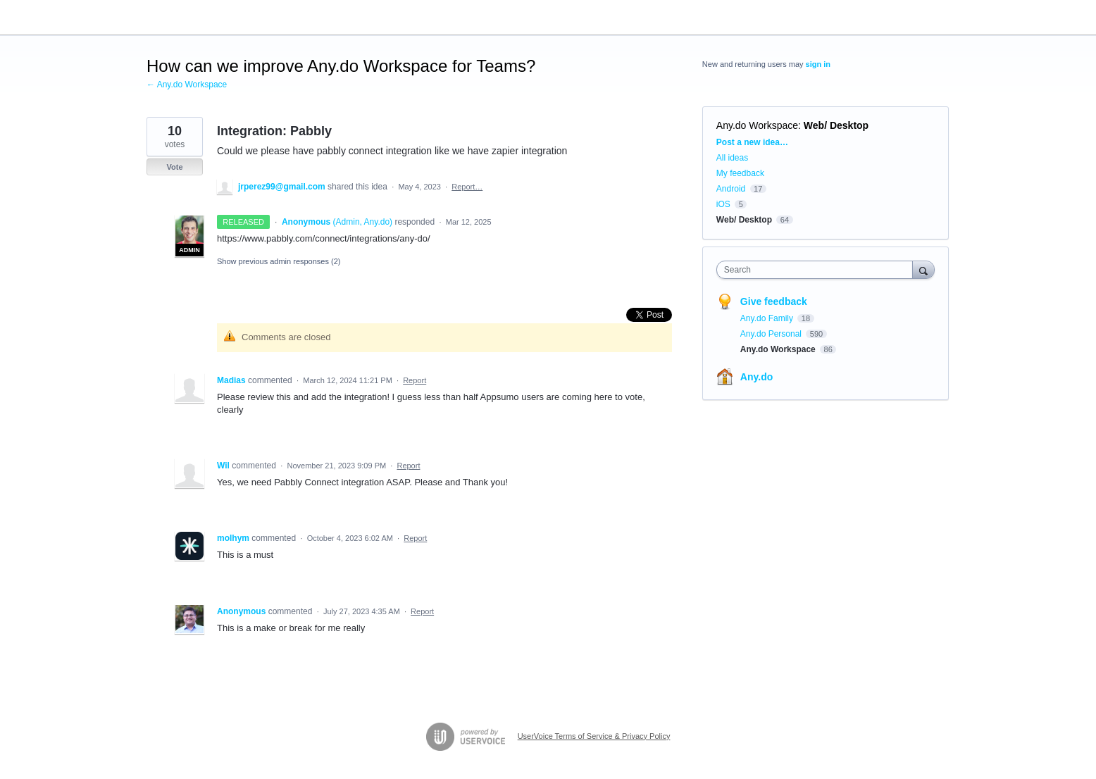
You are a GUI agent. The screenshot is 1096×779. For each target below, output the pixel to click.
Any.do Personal (772, 334)
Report (414, 380)
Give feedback (773, 301)
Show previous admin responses (278, 261)
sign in (818, 64)
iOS (723, 204)
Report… (467, 186)
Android (730, 189)
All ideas (732, 158)
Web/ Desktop (836, 125)
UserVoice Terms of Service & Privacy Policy (594, 736)
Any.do (756, 376)
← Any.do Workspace (187, 84)
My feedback (740, 173)
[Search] (923, 269)
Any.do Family (767, 318)
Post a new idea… (752, 142)
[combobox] (818, 270)
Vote (174, 167)
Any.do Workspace (757, 125)
